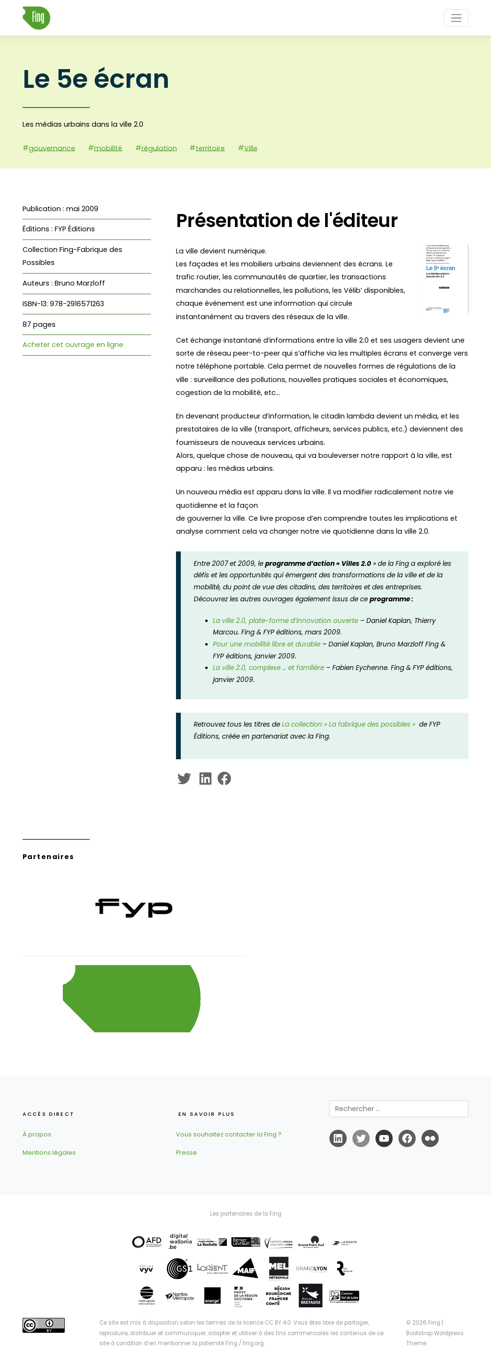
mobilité (108, 148)
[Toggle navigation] (456, 17)
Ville (250, 148)
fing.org (253, 1343)
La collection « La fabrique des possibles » (350, 724)
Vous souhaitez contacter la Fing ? (228, 1134)
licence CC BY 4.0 (267, 1323)
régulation (159, 148)
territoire (210, 148)
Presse (186, 1152)
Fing (434, 1323)
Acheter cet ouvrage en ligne (73, 344)
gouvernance (52, 148)
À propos (37, 1134)
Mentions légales (49, 1152)
